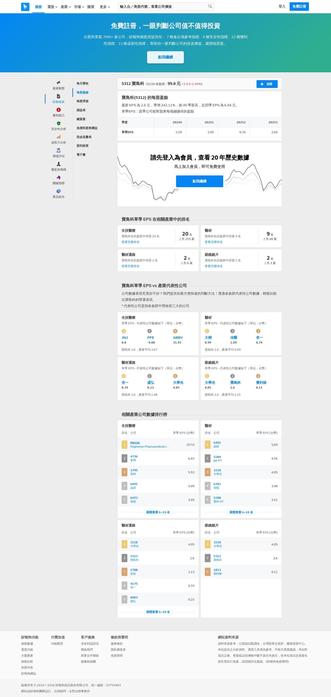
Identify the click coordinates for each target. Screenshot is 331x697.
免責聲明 (117, 655)
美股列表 (27, 667)
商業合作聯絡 (90, 655)
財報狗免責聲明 (277, 661)
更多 (105, 7)
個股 (38, 7)
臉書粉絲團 (88, 661)
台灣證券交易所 (273, 643)
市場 (79, 7)
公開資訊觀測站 (249, 643)
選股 (52, 7)
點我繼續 (165, 57)
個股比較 (27, 661)
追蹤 (266, 84)
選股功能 (27, 649)
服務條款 (117, 643)
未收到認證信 (90, 643)
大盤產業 (27, 655)
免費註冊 (299, 6)
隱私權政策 (118, 649)
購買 (90, 7)
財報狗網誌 (28, 673)
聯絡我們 (87, 649)
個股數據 (27, 643)
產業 (66, 7)
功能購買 (57, 643)
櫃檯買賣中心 (296, 643)
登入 (282, 6)
